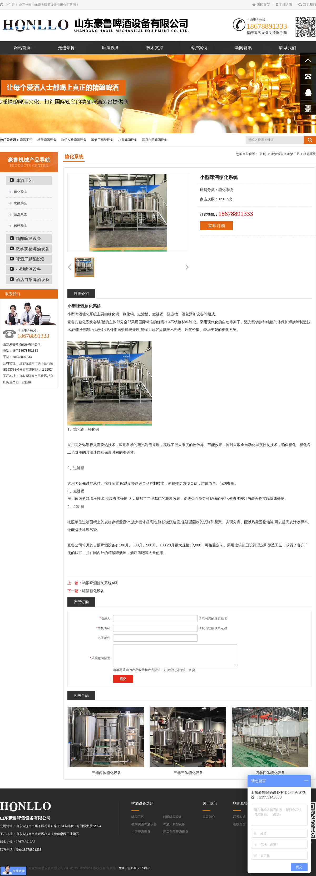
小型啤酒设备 (127, 140)
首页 (263, 154)
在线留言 (239, 824)
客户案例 (199, 47)
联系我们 (307, 5)
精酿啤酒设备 (46, 140)
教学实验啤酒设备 (73, 140)
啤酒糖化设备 (93, 591)
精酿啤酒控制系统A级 (100, 583)
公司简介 (209, 817)
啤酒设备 (110, 47)
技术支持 (154, 47)
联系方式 (239, 817)
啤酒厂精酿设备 (102, 140)
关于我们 (210, 803)
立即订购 (216, 225)
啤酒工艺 (26, 140)
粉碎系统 (20, 226)
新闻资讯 (243, 47)
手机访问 (284, 5)
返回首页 (261, 5)
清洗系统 (20, 214)
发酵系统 (20, 203)
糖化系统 (20, 192)
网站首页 (22, 47)
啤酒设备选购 (142, 803)
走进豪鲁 (66, 47)
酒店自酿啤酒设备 (154, 140)
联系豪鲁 (240, 803)
